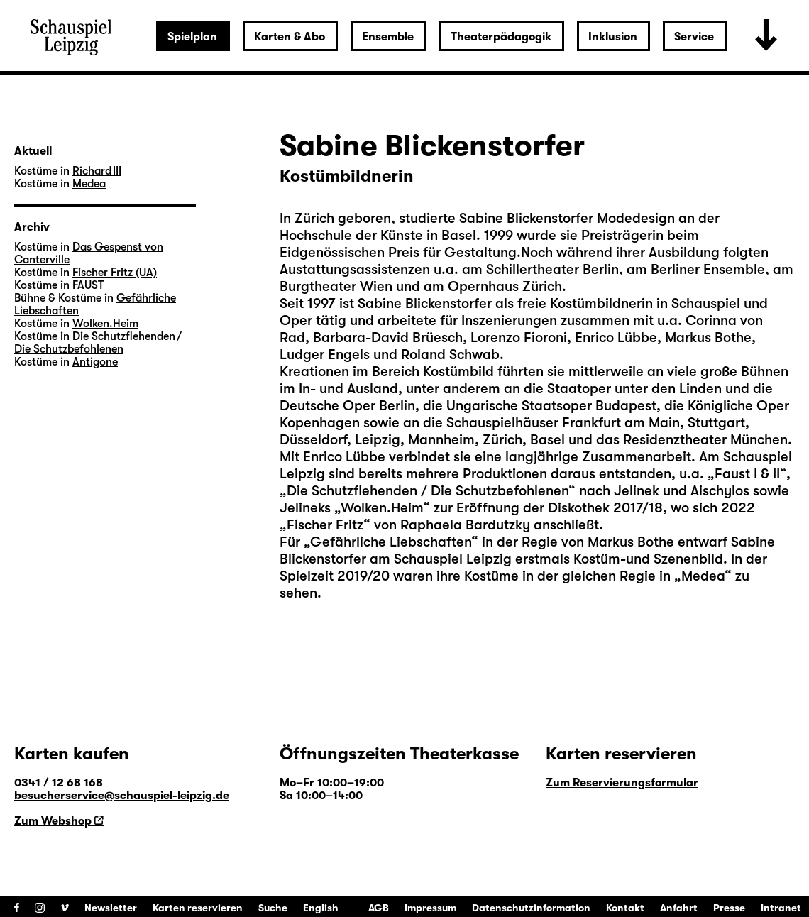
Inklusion (612, 37)
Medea (89, 183)
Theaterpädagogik (501, 37)
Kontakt (625, 907)
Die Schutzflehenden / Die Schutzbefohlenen (98, 343)
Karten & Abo (289, 37)
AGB (378, 907)
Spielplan (192, 37)
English (321, 907)
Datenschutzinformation (531, 907)
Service (694, 37)
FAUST (88, 285)
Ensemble (388, 37)
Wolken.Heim (105, 323)
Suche (272, 907)
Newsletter (110, 907)
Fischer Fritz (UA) (114, 272)
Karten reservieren (198, 907)
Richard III (96, 171)
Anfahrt (679, 907)
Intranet (781, 907)
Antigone (95, 362)
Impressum (430, 907)
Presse (729, 907)
